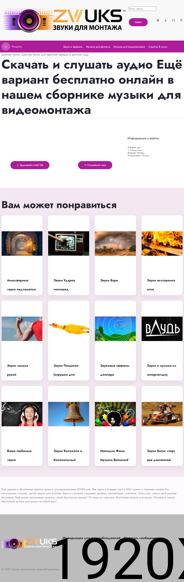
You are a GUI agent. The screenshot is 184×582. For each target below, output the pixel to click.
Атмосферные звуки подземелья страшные (21, 289)
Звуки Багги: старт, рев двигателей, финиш (161, 460)
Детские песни (10, 54)
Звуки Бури (109, 280)
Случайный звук (95, 165)
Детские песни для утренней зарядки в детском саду (55, 54)
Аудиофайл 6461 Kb (30, 165)
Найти (138, 22)
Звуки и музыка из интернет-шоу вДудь (161, 374)
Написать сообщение (140, 538)
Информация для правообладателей (92, 538)
